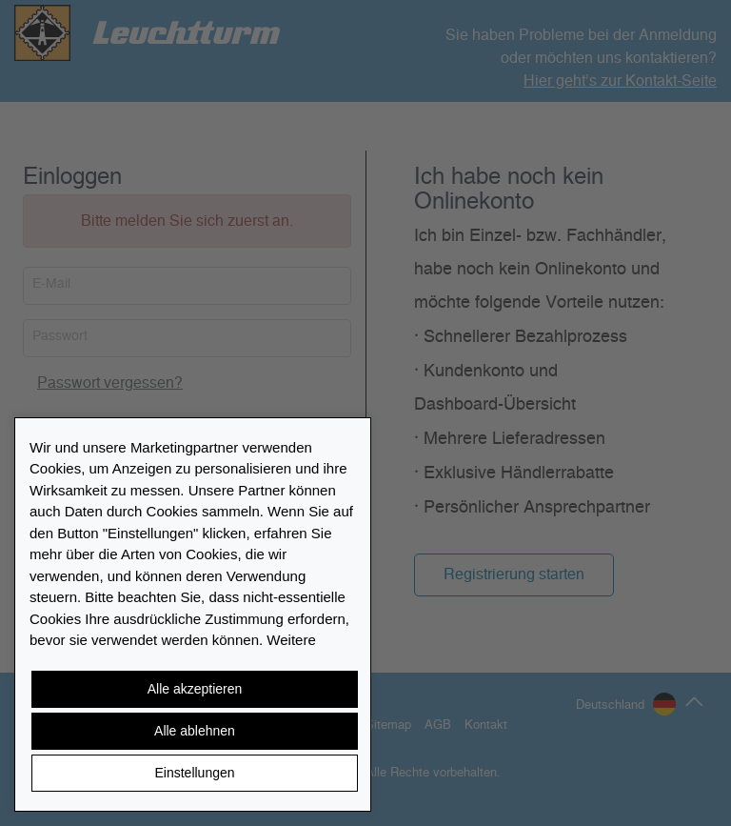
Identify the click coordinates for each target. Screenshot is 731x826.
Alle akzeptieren (195, 688)
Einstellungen (194, 772)
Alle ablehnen (194, 730)
